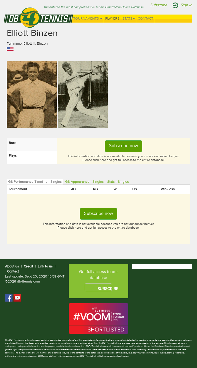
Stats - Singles (118, 181)
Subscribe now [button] (123, 146)
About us (12, 266)
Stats (128, 18)
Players (112, 18)
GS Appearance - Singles (84, 181)
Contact (145, 18)
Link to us (45, 266)
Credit (28, 266)
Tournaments (87, 18)
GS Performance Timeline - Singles (35, 181)
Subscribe (158, 5)
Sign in (186, 5)
